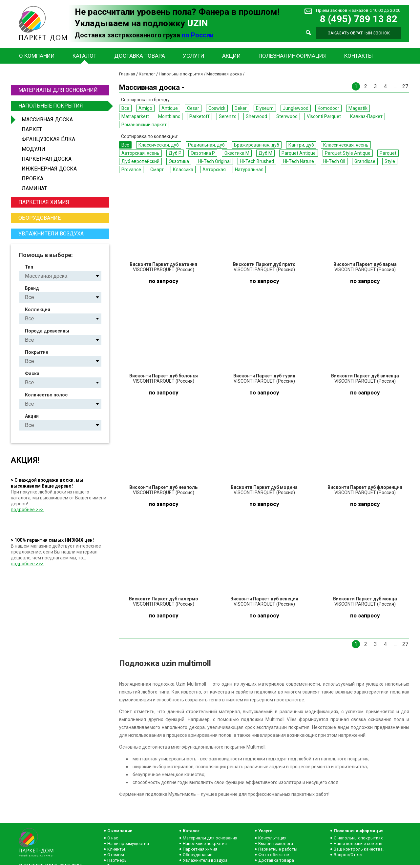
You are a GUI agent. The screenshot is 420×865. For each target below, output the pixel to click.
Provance (131, 169)
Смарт (157, 169)
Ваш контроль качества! (359, 849)
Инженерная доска (49, 169)
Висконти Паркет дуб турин (264, 375)
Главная (127, 73)
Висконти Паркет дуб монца (365, 598)
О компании (37, 55)
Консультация (272, 837)
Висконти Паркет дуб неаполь (163, 487)
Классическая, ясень (345, 145)
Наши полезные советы (358, 843)
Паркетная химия (43, 202)
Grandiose (364, 161)
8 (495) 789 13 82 (358, 19)
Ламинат (34, 188)
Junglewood (295, 108)
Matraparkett (135, 116)
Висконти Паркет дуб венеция (264, 598)
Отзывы (115, 854)
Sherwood (256, 116)
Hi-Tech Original (214, 161)
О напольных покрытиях (358, 837)
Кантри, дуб (301, 145)
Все (125, 108)
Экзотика (179, 161)
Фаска (32, 373)
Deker (241, 108)
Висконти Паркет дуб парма (365, 264)
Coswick (216, 108)
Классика (183, 169)
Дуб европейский (140, 161)
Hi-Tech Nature (298, 161)
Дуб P (175, 153)
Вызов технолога (275, 843)
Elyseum (265, 108)
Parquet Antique (299, 153)
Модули (33, 149)
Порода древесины (47, 331)
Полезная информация (292, 55)
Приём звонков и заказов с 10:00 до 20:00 (358, 10)
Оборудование (39, 218)
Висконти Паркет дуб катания (163, 264)
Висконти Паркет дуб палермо (163, 598)
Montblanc (169, 116)
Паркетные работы (277, 849)
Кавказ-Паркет (366, 116)
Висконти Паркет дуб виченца (365, 375)
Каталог (84, 55)
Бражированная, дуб (256, 145)
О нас (112, 837)
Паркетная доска (47, 159)
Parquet (388, 153)
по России (198, 35)
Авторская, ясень (140, 153)
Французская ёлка (48, 139)
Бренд (32, 288)
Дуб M (265, 153)
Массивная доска (47, 119)
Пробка (32, 178)
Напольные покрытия (63, 106)
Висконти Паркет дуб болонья (163, 375)
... (395, 86)
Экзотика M (236, 153)
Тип (29, 267)
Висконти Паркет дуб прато (264, 264)
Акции (231, 55)
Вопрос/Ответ (348, 854)
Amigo (145, 108)
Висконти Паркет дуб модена (264, 487)
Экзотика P (203, 153)
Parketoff (199, 116)
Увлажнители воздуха (51, 234)
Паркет (32, 129)
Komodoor (328, 108)
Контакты (358, 55)
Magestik (358, 108)
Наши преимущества (128, 843)
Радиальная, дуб (206, 145)
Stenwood (287, 116)
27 (405, 86)
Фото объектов (273, 854)
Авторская (214, 169)
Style (390, 161)
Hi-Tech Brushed (257, 161)
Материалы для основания (210, 837)
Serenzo (228, 116)
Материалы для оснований (58, 90)
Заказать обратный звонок (359, 32)
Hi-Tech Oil (334, 161)
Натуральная (249, 169)
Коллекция (37, 309)
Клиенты (116, 849)
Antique (169, 108)
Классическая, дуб (158, 145)
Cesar (193, 108)
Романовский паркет (144, 124)
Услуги (193, 55)
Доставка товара (139, 55)
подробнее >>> (27, 509)
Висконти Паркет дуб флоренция (364, 487)
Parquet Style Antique (347, 153)
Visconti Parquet (324, 116)
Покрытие (36, 352)
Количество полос (46, 394)
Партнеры (117, 860)
